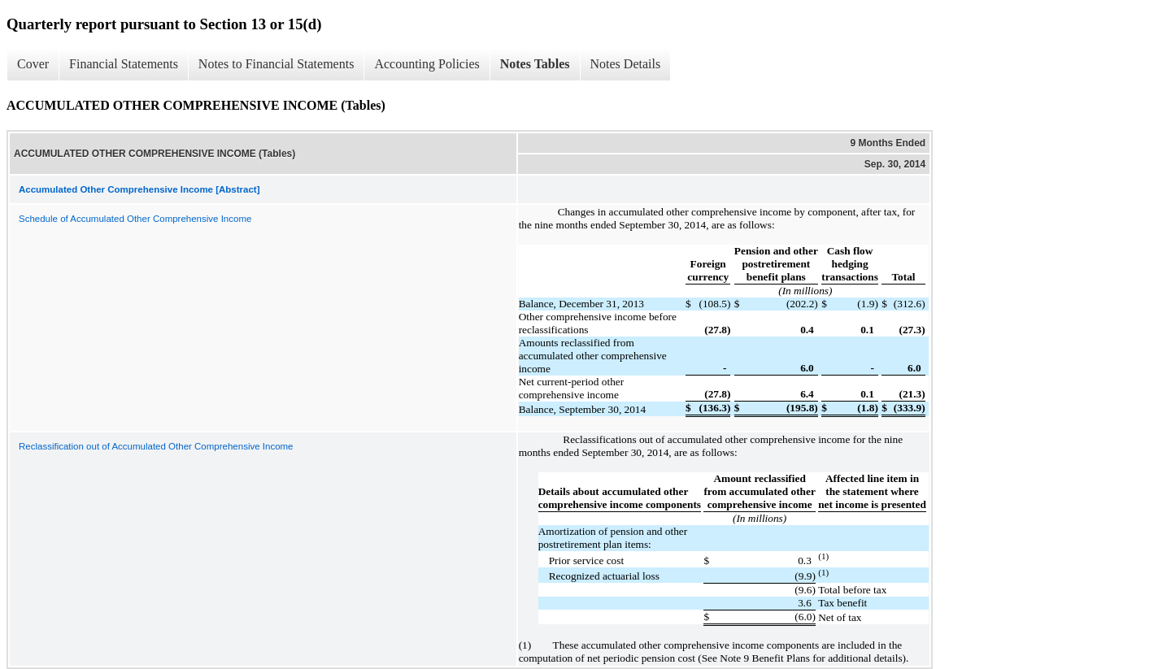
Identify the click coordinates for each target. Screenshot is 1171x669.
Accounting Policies (426, 64)
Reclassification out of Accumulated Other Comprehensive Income (156, 446)
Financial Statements (123, 64)
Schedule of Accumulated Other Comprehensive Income (135, 219)
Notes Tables (535, 64)
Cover (33, 64)
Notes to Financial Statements (276, 64)
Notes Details (625, 64)
